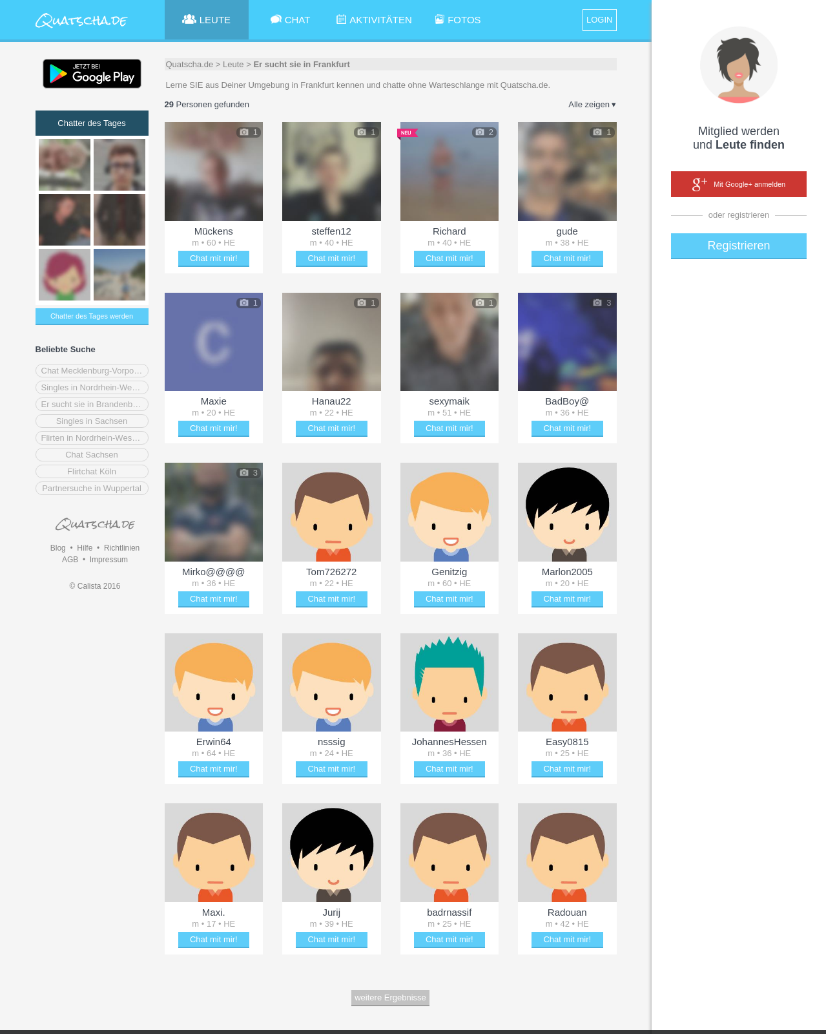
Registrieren (738, 245)
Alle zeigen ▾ (592, 104)
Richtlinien (121, 548)
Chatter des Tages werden (91, 316)
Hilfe (84, 548)
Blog (58, 548)
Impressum (109, 559)
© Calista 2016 (95, 586)
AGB (70, 559)
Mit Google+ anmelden (738, 184)
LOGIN (599, 20)
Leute (233, 64)
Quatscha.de (190, 64)
